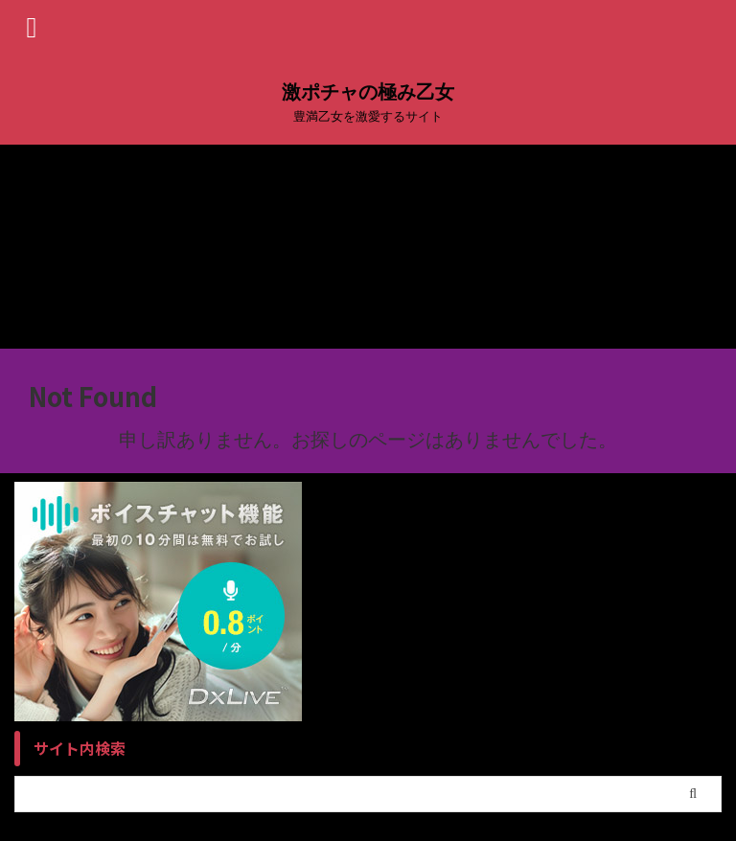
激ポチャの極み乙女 (368, 91)
